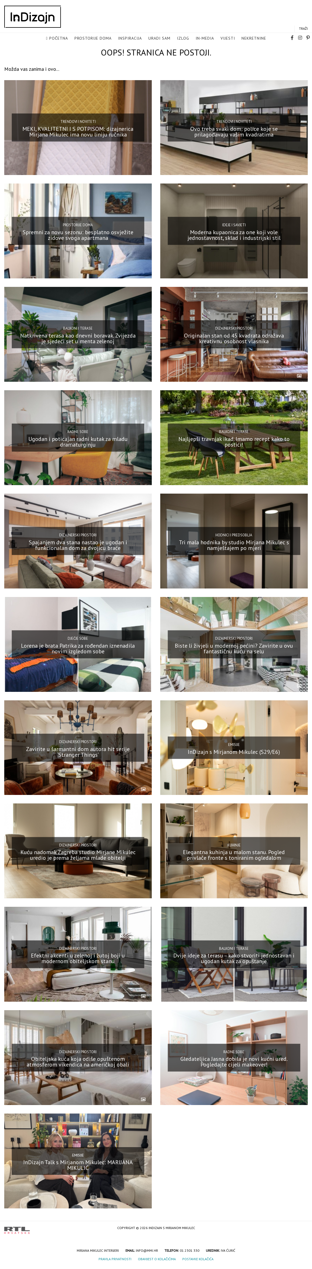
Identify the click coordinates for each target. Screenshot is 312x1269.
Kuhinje (234, 845)
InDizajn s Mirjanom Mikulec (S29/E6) (234, 751)
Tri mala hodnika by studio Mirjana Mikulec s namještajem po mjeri (234, 544)
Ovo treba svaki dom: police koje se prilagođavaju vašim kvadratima (234, 131)
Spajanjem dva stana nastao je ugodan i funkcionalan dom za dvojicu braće (78, 544)
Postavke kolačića (197, 1259)
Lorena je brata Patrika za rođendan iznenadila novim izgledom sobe (78, 648)
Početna (58, 38)
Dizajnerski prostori (234, 328)
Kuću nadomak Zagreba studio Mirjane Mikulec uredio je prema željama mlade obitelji (78, 854)
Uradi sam (159, 38)
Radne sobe (77, 431)
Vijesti (228, 38)
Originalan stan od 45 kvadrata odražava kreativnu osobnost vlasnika (234, 338)
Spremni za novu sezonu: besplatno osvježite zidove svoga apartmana (78, 235)
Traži (303, 29)
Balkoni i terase (78, 328)
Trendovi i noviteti (78, 121)
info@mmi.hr (147, 1250)
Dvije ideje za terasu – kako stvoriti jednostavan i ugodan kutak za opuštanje (233, 958)
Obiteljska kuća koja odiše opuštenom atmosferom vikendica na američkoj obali (78, 1061)
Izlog (183, 38)
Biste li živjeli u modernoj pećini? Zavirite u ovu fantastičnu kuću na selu (234, 648)
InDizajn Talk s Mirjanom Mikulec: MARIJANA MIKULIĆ (78, 1165)
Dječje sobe (78, 638)
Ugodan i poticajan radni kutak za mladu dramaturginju (78, 441)
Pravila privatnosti (115, 1259)
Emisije (234, 744)
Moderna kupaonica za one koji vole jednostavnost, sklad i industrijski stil (234, 235)
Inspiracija (130, 38)
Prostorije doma (93, 38)
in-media (205, 38)
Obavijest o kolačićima (157, 1259)
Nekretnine (254, 38)
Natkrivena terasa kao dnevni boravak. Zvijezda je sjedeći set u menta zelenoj (78, 338)
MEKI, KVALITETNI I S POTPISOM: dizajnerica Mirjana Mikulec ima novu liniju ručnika (77, 131)
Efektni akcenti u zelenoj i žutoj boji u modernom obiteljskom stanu (78, 958)
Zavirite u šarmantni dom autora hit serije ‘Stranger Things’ (78, 751)
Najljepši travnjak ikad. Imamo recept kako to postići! (234, 441)
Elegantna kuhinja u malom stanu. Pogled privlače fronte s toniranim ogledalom (234, 854)
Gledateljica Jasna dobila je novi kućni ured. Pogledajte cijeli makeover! (234, 1061)
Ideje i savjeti (234, 225)
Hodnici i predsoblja (233, 535)
